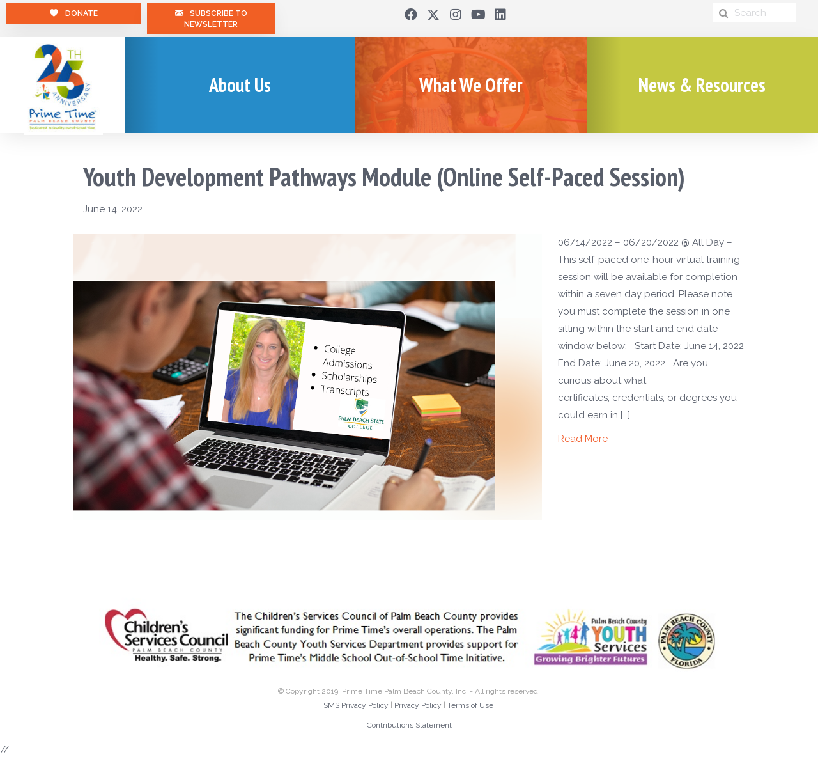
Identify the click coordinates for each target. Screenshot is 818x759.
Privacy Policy (418, 705)
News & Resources (702, 84)
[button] (411, 14)
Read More (583, 438)
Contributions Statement (409, 725)
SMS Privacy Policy (356, 705)
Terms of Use (470, 705)
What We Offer (471, 84)
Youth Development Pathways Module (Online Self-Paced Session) (384, 176)
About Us (240, 84)
